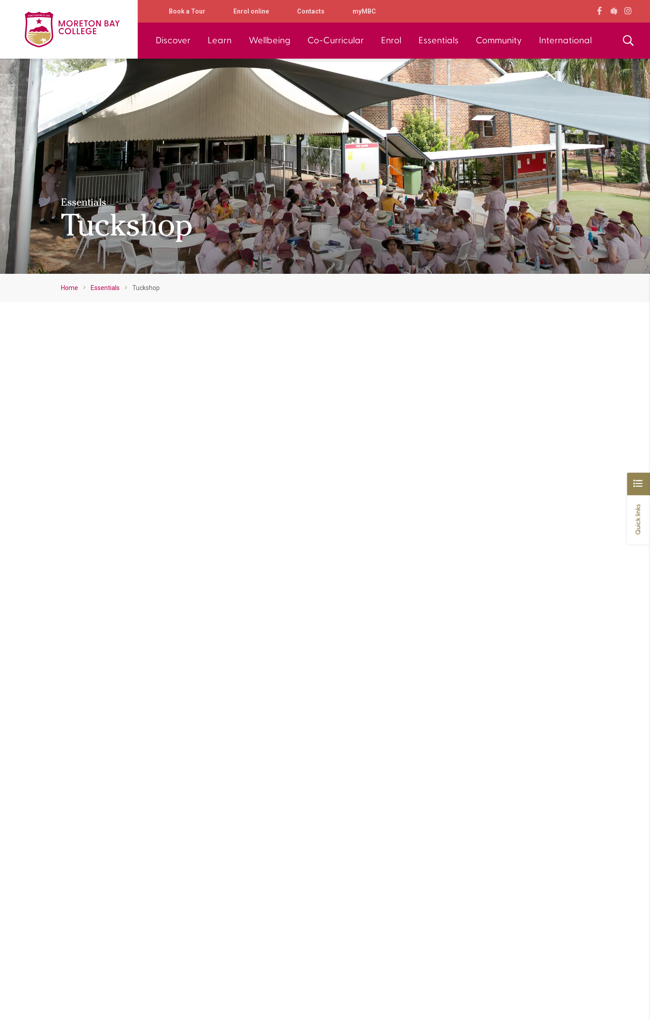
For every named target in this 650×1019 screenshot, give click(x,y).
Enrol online (251, 11)
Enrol (391, 40)
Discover (173, 40)
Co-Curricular (335, 40)
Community (499, 40)
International (565, 40)
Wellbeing (269, 40)
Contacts (311, 11)
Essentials (438, 40)
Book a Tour (187, 11)
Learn (220, 40)
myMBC (364, 11)
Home (69, 287)
